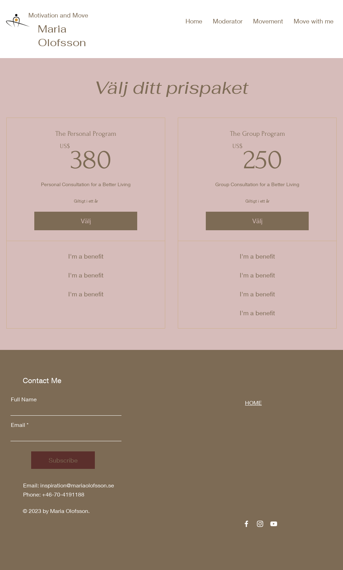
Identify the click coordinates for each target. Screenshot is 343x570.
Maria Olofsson (62, 35)
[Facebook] (246, 524)
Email (18, 425)
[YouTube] (274, 524)
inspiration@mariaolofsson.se (77, 485)
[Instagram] (260, 524)
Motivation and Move (58, 15)
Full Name (24, 399)
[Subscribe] (63, 460)
